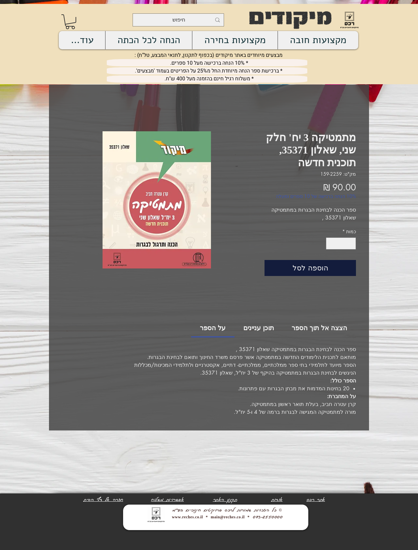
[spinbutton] (341, 243)
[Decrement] (351, 243)
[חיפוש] (179, 20)
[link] (70, 21)
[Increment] (331, 243)
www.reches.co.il (187, 517)
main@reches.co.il (228, 517)
